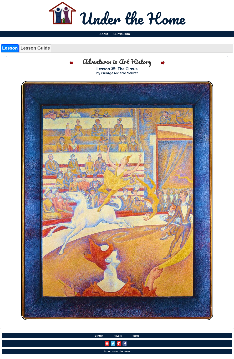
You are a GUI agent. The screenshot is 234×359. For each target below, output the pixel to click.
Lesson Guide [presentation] (35, 48)
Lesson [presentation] (10, 48)
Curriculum (121, 34)
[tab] (10, 48)
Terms (136, 335)
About (103, 34)
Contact (99, 335)
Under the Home (132, 18)
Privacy (118, 335)
